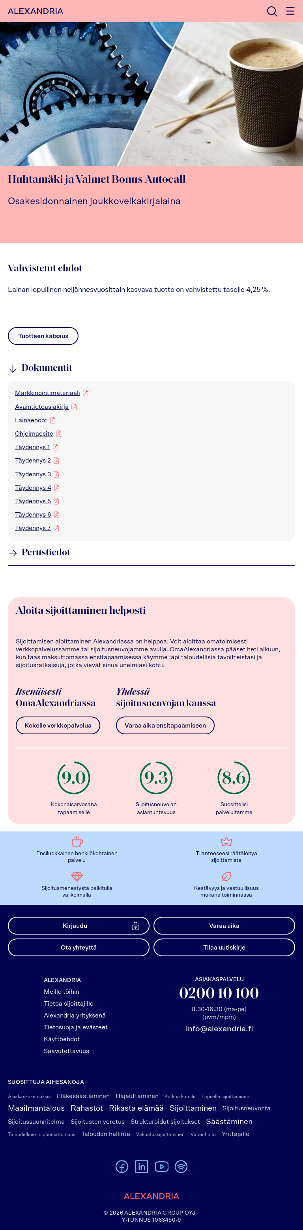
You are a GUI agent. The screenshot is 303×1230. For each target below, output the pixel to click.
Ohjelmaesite (34, 433)
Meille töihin (61, 992)
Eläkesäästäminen (83, 1096)
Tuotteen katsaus (43, 338)
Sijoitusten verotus (98, 1122)
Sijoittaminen (193, 1108)
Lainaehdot (31, 419)
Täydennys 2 (33, 460)
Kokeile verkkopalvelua (58, 725)
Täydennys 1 (32, 446)
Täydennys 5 (33, 500)
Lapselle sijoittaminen (225, 1096)
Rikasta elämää (136, 1108)
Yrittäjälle (235, 1134)
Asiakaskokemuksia (29, 1096)
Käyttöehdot (62, 1039)
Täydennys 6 (33, 514)
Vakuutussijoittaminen (160, 1134)
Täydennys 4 (33, 487)
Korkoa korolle (180, 1096)
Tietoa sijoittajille (69, 1004)
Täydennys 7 (33, 527)
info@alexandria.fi (219, 1029)
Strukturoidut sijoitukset (165, 1122)
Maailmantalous (36, 1108)
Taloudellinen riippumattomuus (41, 1134)
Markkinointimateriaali (47, 392)
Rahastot (87, 1108)
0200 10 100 (219, 994)
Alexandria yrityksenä (75, 1015)
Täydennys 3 (33, 474)
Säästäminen (229, 1122)
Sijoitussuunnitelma (36, 1122)
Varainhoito (203, 1134)
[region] (151, 461)
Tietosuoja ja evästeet (76, 1027)
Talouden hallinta (105, 1134)
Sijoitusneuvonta (247, 1108)
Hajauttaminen (137, 1096)
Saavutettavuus (66, 1051)
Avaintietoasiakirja (42, 406)
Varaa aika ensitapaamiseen (165, 725)
